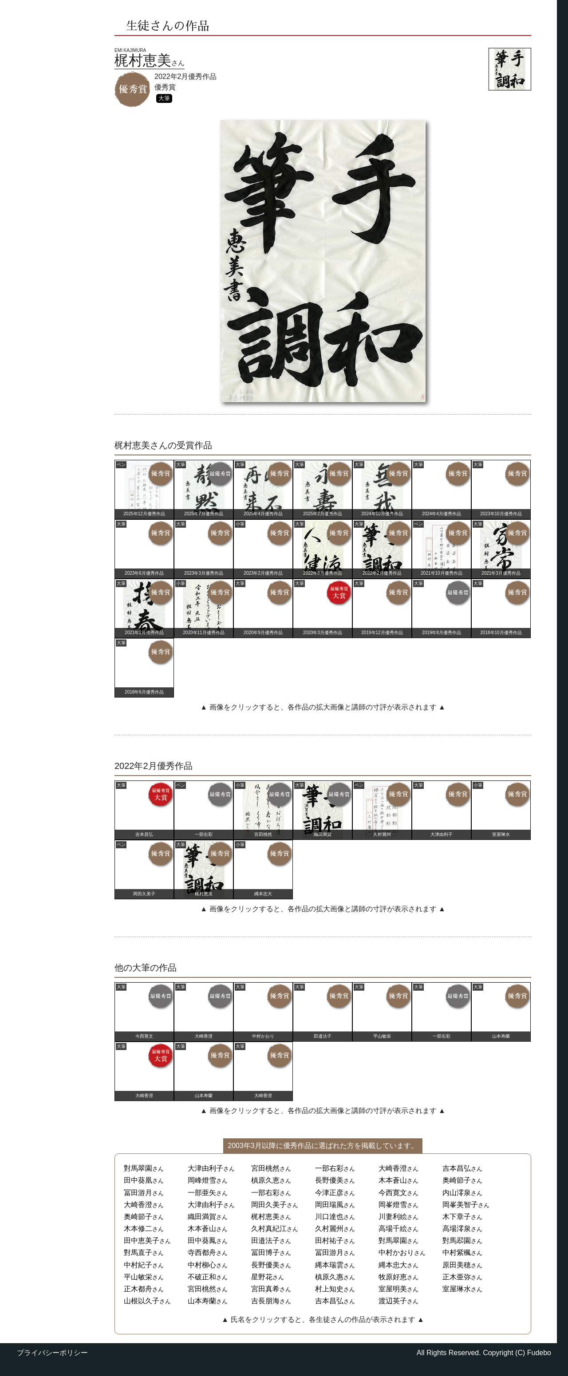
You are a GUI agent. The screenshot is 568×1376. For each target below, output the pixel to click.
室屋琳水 (456, 1289)
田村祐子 (329, 1240)
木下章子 (456, 1216)
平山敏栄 (138, 1277)
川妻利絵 (393, 1216)
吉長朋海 (265, 1301)
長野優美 (329, 1180)
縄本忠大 (393, 1265)
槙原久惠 (329, 1277)
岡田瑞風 (329, 1204)
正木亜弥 (456, 1277)
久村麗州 (329, 1228)
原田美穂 (456, 1265)
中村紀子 (138, 1265)
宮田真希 (265, 1289)
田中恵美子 (141, 1240)
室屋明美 (393, 1289)
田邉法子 (265, 1240)
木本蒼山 (393, 1180)
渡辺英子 (393, 1301)
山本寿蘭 (202, 1301)
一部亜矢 (202, 1192)
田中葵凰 (138, 1180)
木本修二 (138, 1228)
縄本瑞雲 (329, 1265)
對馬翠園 (138, 1168)
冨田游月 (138, 1192)
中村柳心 (202, 1265)
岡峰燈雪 (202, 1180)
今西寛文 (393, 1192)
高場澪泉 (456, 1228)
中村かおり (396, 1252)
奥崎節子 (456, 1180)
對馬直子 (138, 1252)
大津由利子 (205, 1168)
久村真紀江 (269, 1228)
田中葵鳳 (202, 1240)
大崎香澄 (393, 1168)
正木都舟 (138, 1289)
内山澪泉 (456, 1192)
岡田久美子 (269, 1204)
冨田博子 (265, 1252)
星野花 (261, 1277)
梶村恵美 (265, 1216)
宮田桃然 (265, 1168)
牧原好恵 (393, 1277)
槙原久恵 (265, 1180)
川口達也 (329, 1216)
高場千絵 (393, 1228)
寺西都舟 (202, 1252)
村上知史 (329, 1289)
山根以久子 (141, 1301)
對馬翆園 (456, 1240)
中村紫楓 (456, 1252)
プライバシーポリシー (52, 1352)
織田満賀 (202, 1216)
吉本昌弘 (456, 1168)
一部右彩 (329, 1168)
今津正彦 (329, 1192)
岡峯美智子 (460, 1204)
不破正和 (202, 1277)
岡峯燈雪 (393, 1204)
